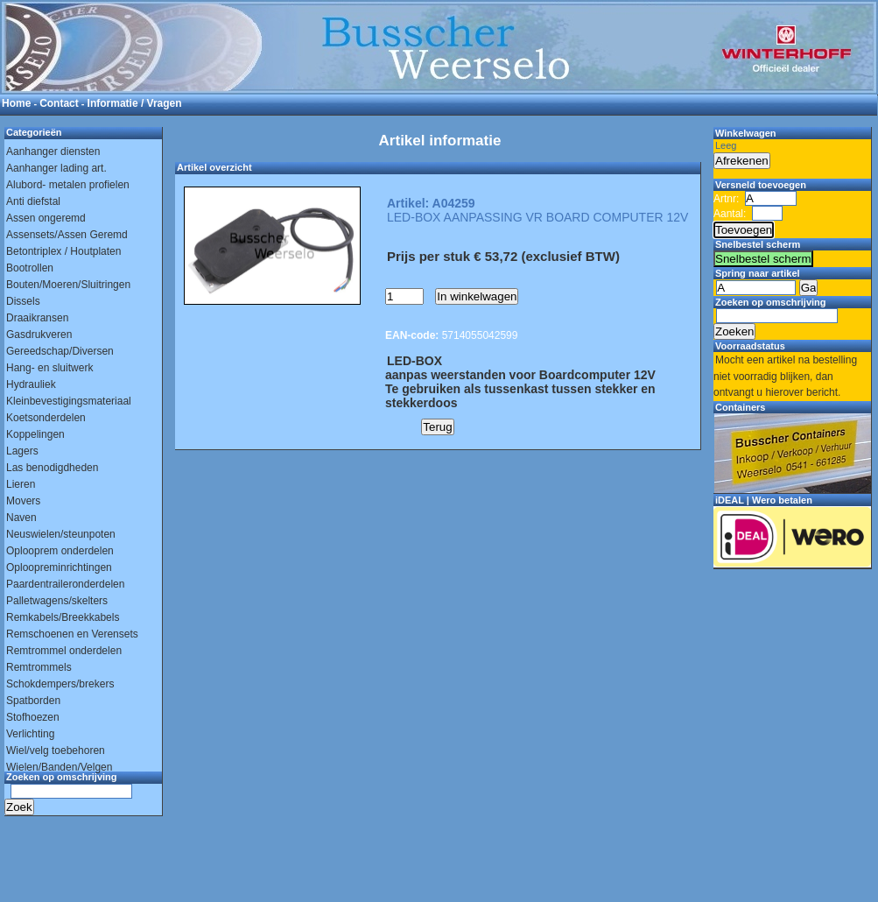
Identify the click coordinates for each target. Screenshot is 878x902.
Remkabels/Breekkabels (62, 617)
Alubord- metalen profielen (68, 185)
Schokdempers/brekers (60, 684)
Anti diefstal (33, 201)
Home (16, 103)
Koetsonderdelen (46, 418)
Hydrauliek (31, 384)
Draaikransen (37, 318)
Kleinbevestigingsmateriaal (68, 401)
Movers (23, 501)
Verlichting (30, 734)
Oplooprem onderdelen (60, 551)
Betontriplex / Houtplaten (63, 251)
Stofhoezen (33, 717)
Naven (21, 517)
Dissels (23, 301)
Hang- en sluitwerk (49, 368)
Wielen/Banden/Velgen (59, 767)
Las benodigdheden (52, 468)
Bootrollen (29, 268)
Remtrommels (39, 667)
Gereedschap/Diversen (60, 351)
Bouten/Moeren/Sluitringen (68, 284)
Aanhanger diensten (53, 151)
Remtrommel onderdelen (64, 651)
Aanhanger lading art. (56, 168)
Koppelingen (35, 434)
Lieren (20, 484)
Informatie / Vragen (135, 103)
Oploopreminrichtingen (59, 567)
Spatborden (33, 700)
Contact (59, 103)
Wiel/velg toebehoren (55, 750)
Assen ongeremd (46, 218)
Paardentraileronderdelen (65, 584)
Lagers (22, 451)
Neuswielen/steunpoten (61, 534)
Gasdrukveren (39, 334)
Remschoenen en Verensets (72, 634)
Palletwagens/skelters (57, 601)
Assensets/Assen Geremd (67, 235)
